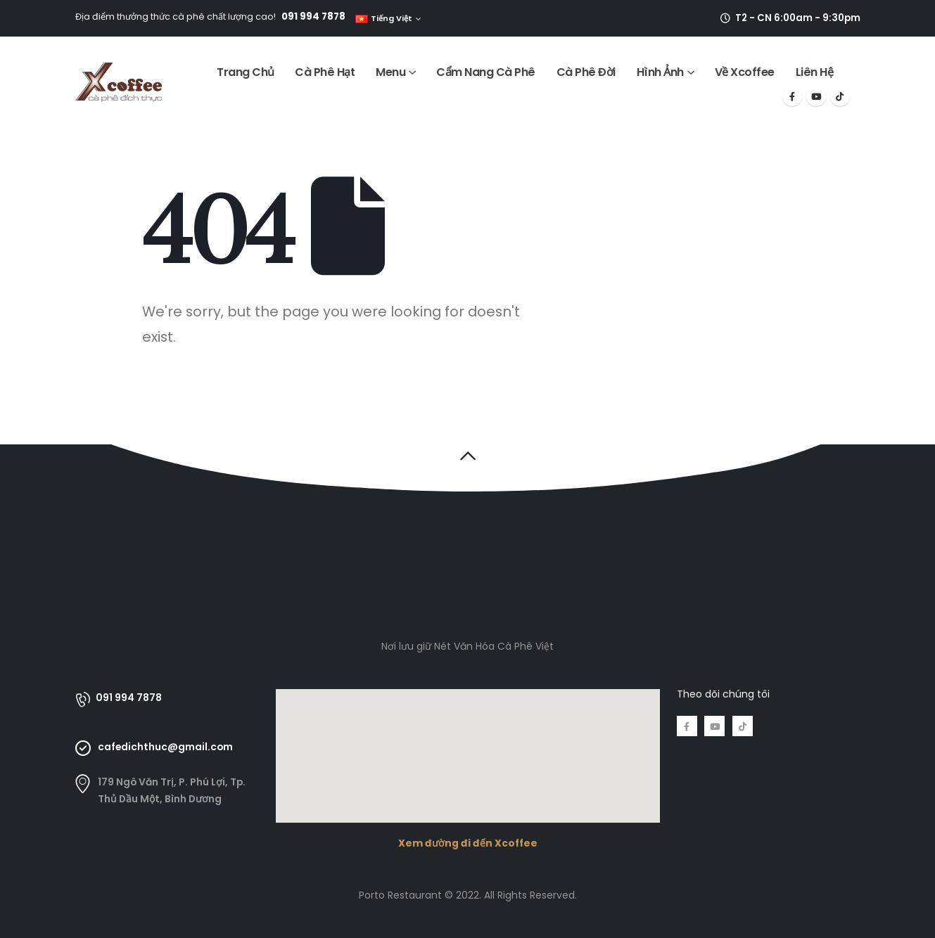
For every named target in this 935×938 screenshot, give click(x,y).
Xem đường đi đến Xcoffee (468, 843)
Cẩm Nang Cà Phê (485, 72)
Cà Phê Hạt (325, 72)
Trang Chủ (245, 72)
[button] (467, 456)
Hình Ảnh (660, 72)
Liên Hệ (815, 72)
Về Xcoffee (745, 72)
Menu (390, 72)
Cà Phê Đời (586, 72)
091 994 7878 (313, 16)
